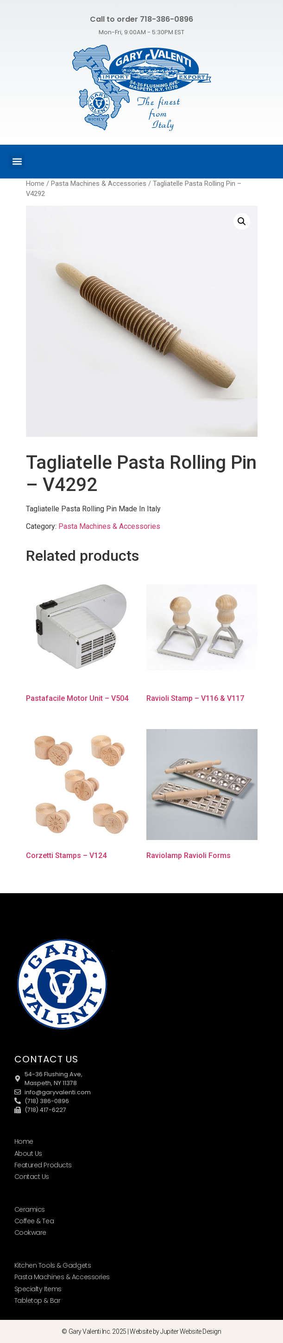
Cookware (30, 1232)
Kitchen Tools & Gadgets (52, 1265)
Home (35, 183)
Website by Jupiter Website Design (175, 1331)
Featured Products (43, 1165)
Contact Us (32, 1176)
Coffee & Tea (34, 1221)
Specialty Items (38, 1289)
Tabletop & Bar (37, 1300)
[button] (17, 161)
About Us (28, 1153)
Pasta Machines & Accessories (98, 183)
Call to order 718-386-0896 (141, 19)
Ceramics (29, 1209)
